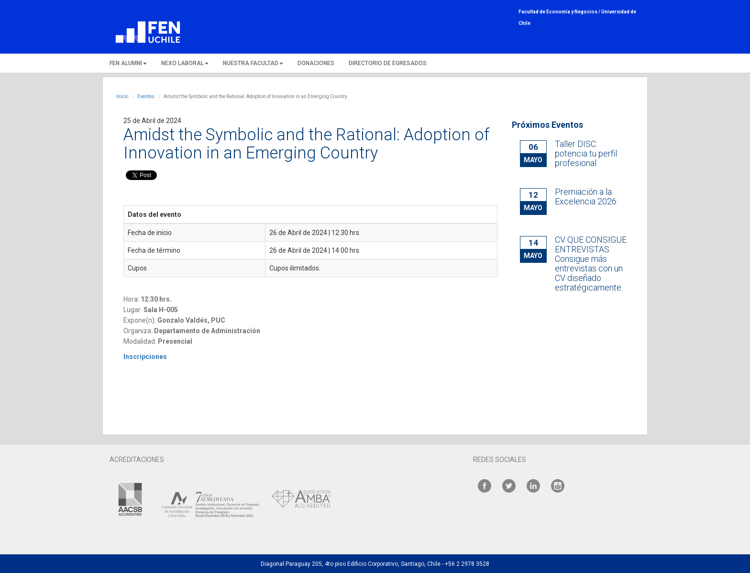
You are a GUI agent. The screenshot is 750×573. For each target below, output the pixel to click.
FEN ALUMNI (128, 63)
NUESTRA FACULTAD (253, 63)
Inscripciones (145, 356)
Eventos (145, 96)
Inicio (122, 96)
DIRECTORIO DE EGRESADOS (388, 63)
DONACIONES (316, 63)
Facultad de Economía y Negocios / (559, 11)
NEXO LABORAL (185, 63)
